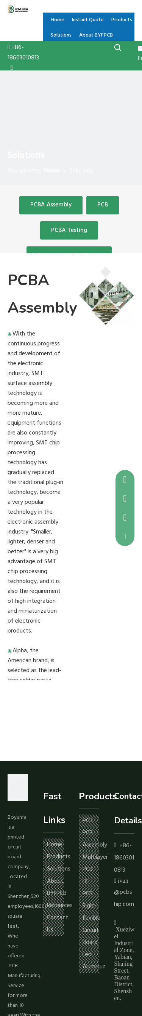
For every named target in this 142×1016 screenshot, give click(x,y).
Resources (60, 906)
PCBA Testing (69, 230)
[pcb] (107, 296)
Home (54, 845)
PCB (102, 205)
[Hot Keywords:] (118, 47)
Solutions (58, 869)
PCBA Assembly (51, 205)
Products (58, 857)
